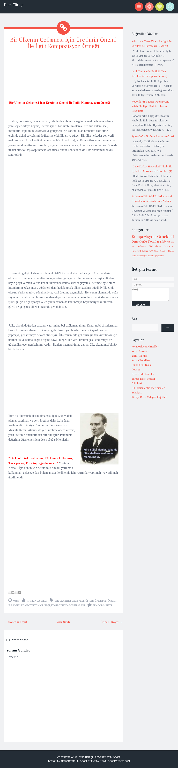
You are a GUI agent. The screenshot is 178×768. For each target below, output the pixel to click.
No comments (102, 605)
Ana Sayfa (64, 622)
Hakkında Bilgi (37, 600)
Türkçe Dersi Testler (143, 378)
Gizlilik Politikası (142, 365)
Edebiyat (165, 241)
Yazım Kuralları (141, 360)
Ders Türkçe (14, 4)
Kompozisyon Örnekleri (68, 605)
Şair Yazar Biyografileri (154, 255)
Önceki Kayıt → (111, 622)
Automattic (68, 761)
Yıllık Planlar (139, 355)
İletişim (136, 369)
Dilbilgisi (137, 383)
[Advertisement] (63, 76)
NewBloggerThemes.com (115, 761)
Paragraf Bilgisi (140, 250)
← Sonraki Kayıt (16, 622)
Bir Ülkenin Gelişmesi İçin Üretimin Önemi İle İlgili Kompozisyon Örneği (63, 43)
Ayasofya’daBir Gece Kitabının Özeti (153, 136)
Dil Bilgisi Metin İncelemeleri (148, 388)
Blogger (115, 757)
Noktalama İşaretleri (161, 246)
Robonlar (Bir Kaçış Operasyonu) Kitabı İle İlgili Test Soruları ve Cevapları (151, 106)
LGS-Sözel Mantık (158, 251)
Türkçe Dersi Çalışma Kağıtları (149, 397)
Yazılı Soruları (140, 351)
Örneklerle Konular (145, 241)
